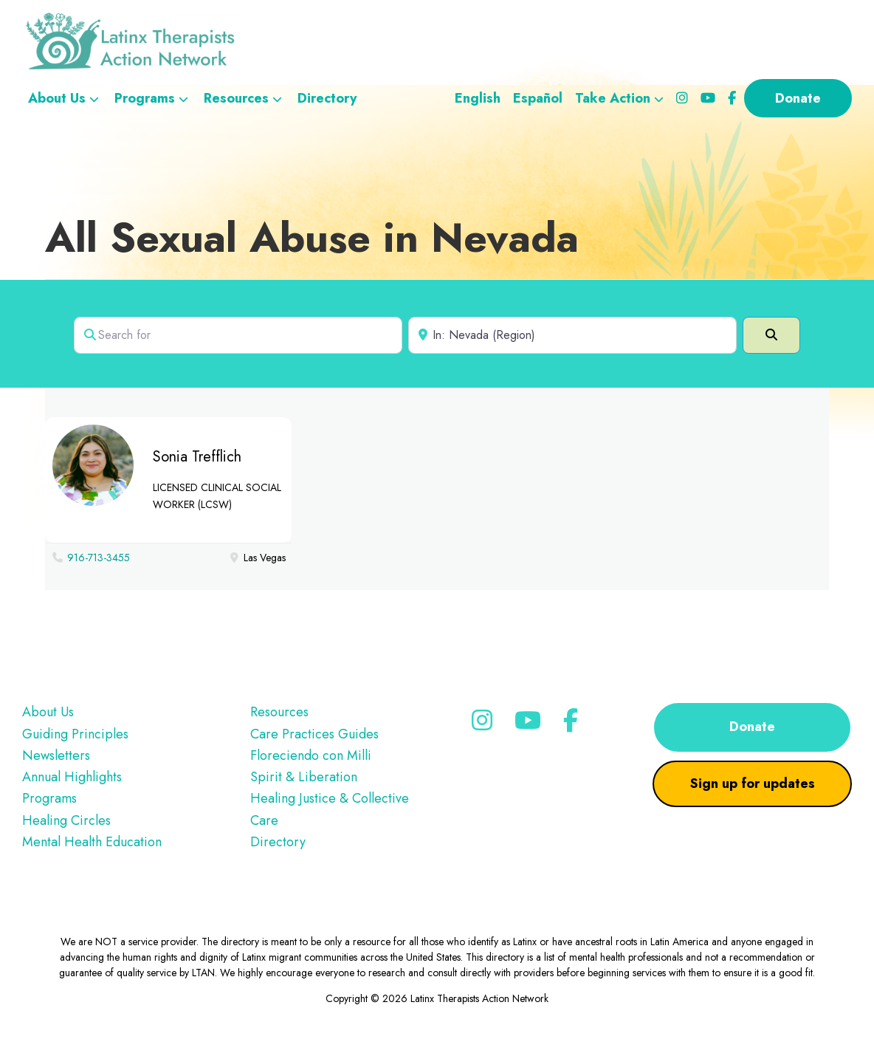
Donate (752, 726)
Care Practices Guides (314, 734)
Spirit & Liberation (303, 776)
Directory (278, 841)
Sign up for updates (752, 783)
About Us (48, 711)
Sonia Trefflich (197, 456)
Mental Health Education (92, 841)
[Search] (771, 335)
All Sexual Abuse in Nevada (312, 237)
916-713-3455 (98, 557)
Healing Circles (66, 820)
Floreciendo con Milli (310, 755)
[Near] (572, 335)
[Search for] (238, 335)
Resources (279, 711)
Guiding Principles (75, 734)
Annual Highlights (72, 776)
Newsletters (56, 755)
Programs (49, 798)
